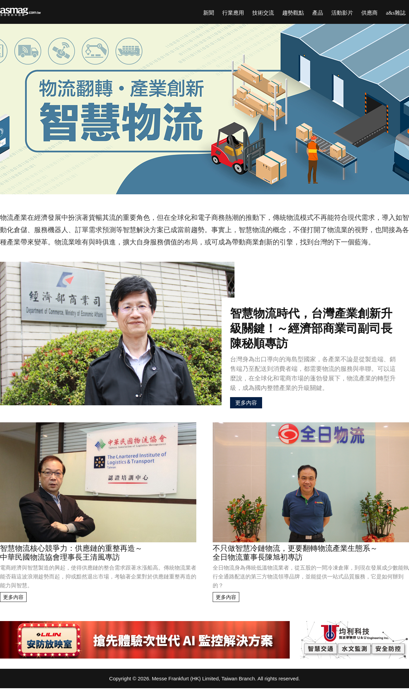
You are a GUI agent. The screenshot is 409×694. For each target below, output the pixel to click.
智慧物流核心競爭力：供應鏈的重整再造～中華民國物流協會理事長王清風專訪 (71, 552)
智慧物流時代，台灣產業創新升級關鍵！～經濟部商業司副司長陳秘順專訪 (311, 328)
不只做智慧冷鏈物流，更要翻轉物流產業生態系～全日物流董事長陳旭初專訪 (295, 552)
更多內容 (246, 403)
